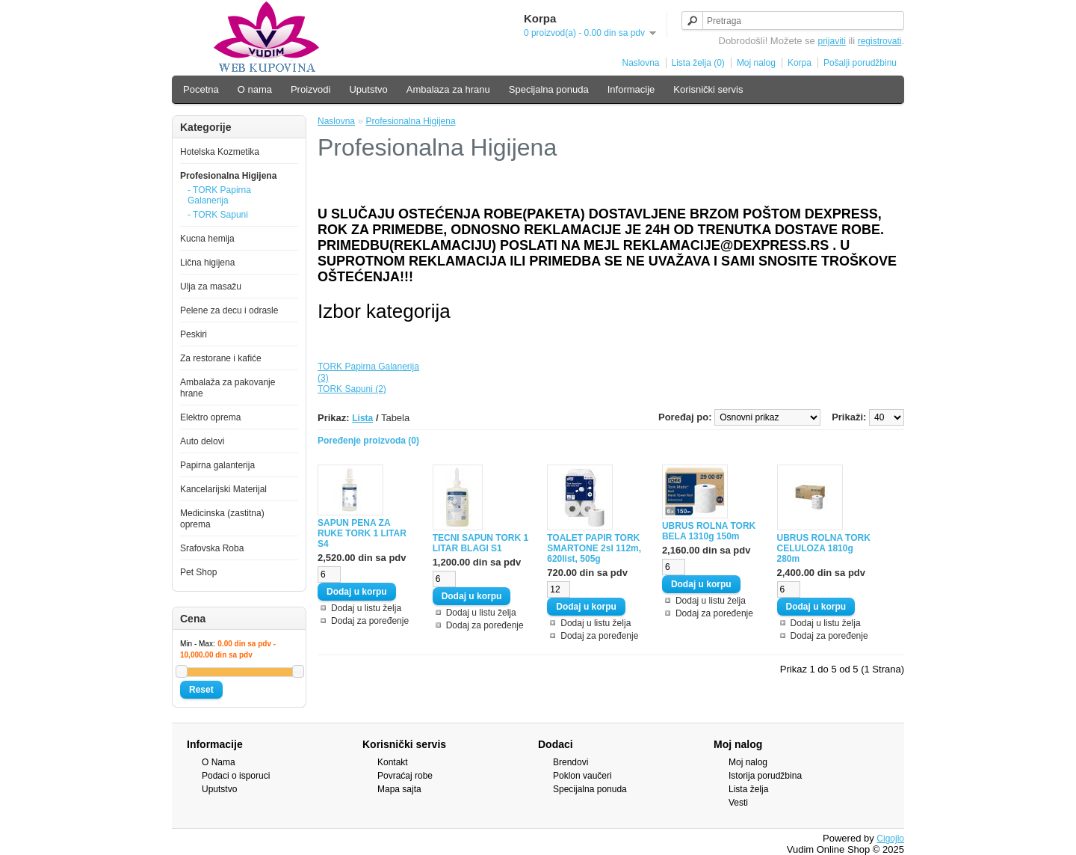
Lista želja (748, 789)
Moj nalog (756, 63)
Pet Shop (198, 572)
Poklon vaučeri (582, 775)
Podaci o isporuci (236, 775)
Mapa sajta (399, 789)
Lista (362, 418)
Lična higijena (207, 262)
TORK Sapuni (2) (352, 389)
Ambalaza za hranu (448, 89)
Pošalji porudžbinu (860, 63)
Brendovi (570, 762)
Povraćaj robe (405, 775)
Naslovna (640, 63)
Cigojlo (890, 838)
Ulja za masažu (210, 286)
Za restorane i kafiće (221, 358)
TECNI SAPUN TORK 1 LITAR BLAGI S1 (480, 543)
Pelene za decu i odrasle (229, 310)
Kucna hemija (207, 238)
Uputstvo (368, 89)
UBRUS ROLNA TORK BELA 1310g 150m (708, 531)
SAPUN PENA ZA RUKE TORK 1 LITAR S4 (362, 533)
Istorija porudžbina (765, 775)
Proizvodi (310, 89)
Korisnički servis (708, 89)
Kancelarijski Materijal (223, 489)
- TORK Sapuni (218, 214)
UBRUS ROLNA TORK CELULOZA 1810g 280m (824, 548)
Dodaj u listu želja (366, 608)
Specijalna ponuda (549, 89)
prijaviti (831, 41)
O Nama (218, 762)
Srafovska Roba (212, 548)
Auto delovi (202, 441)
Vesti (738, 802)
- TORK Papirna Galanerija (219, 195)
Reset (201, 689)
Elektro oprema (210, 417)
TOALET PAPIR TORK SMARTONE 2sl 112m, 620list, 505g (594, 548)
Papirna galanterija (217, 465)
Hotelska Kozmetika (219, 152)
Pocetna (201, 89)
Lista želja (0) (698, 63)
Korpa (799, 63)
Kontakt (392, 762)
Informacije (631, 89)
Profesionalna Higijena (228, 176)
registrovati (880, 41)
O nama (255, 89)
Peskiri (193, 334)
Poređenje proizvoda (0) (368, 440)
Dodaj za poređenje (370, 621)
